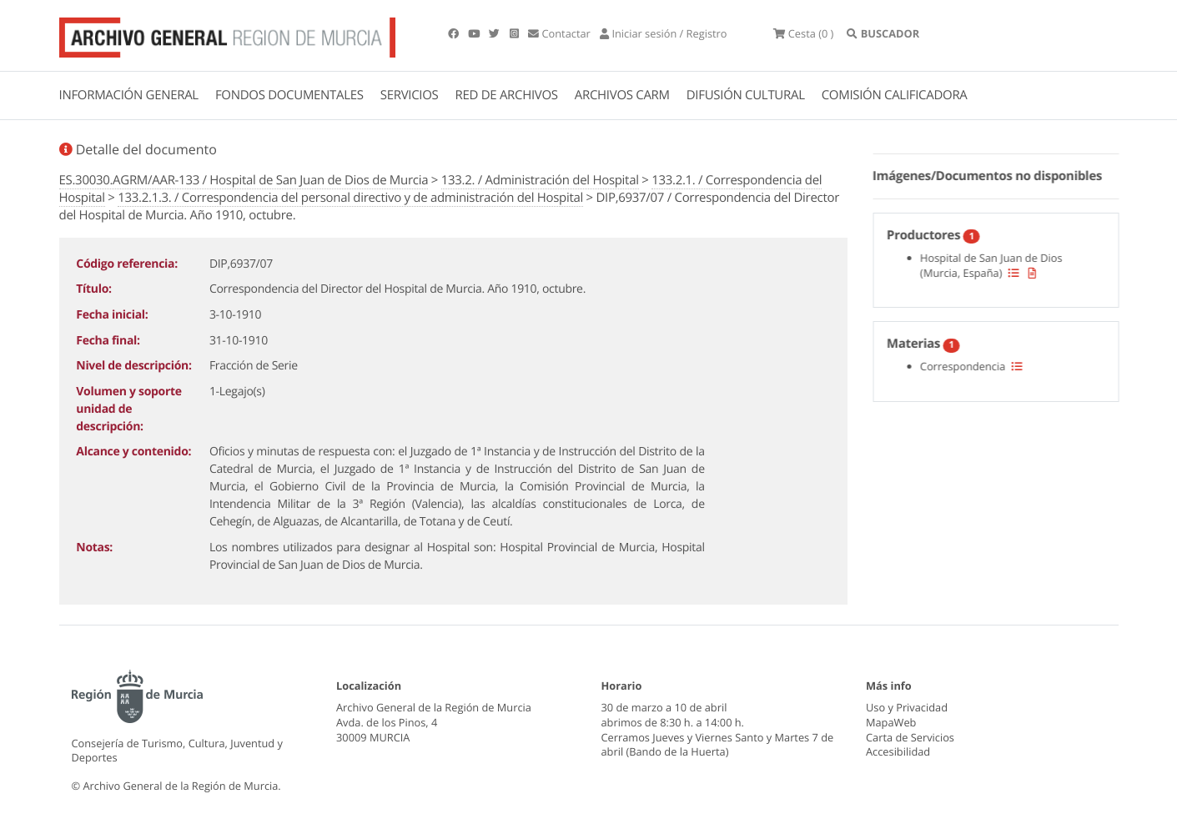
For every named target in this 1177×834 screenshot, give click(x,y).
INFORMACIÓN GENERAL (129, 95)
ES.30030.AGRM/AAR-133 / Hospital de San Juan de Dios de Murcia (244, 180)
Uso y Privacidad (907, 707)
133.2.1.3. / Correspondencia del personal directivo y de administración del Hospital (350, 197)
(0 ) (803, 33)
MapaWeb (891, 722)
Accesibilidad (898, 751)
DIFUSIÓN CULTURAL (746, 95)
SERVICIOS (409, 95)
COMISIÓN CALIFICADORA (895, 95)
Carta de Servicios (910, 737)
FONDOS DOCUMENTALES (289, 95)
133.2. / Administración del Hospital (540, 180)
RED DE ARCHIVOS (506, 95)
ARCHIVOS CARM (622, 95)
